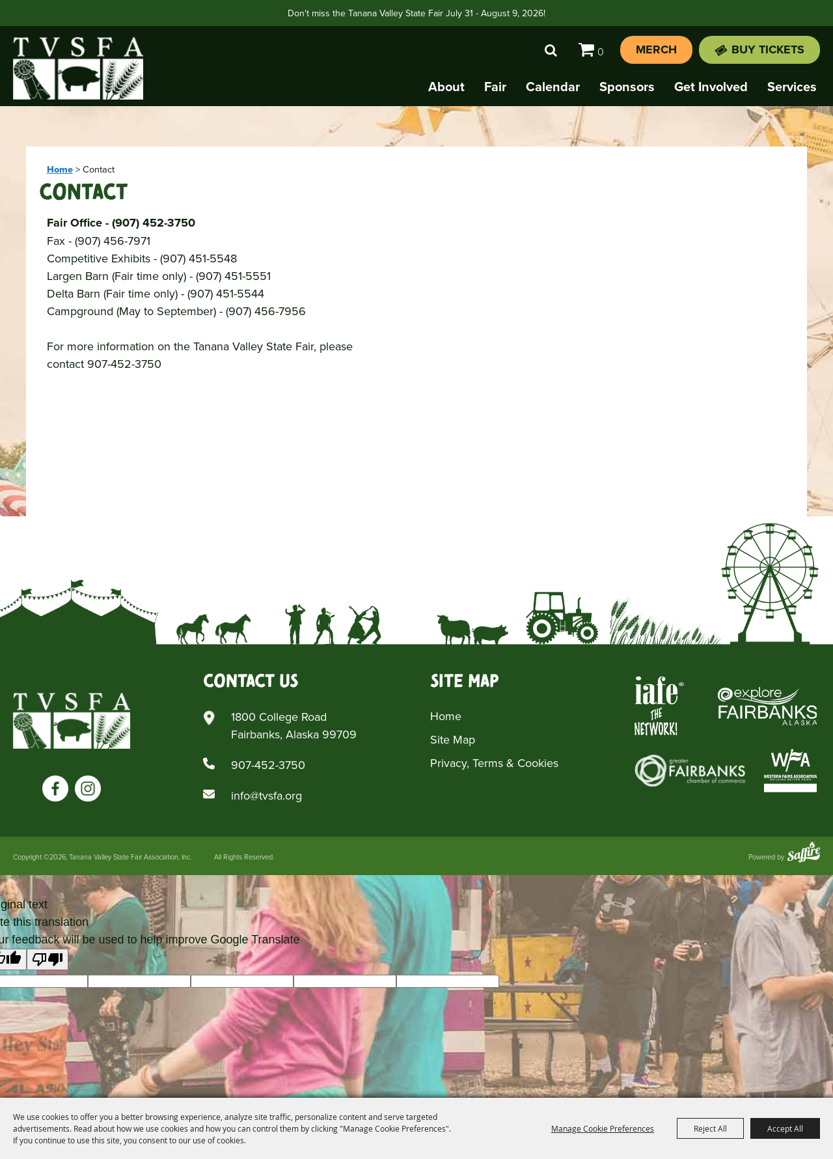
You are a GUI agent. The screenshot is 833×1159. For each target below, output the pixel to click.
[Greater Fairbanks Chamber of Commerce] (690, 771)
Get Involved (711, 86)
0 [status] (600, 51)
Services (792, 86)
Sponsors (627, 86)
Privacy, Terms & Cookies (494, 763)
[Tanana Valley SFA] (71, 720)
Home (60, 169)
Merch (656, 49)
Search (550, 50)
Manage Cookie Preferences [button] (602, 1128)
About (446, 86)
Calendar (553, 86)
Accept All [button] (785, 1128)
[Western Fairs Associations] (790, 770)
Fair (495, 86)
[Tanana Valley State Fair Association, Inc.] (78, 68)
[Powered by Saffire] (803, 853)
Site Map (452, 739)
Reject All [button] (710, 1128)
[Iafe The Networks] (659, 706)
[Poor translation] (47, 959)
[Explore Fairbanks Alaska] (767, 706)
